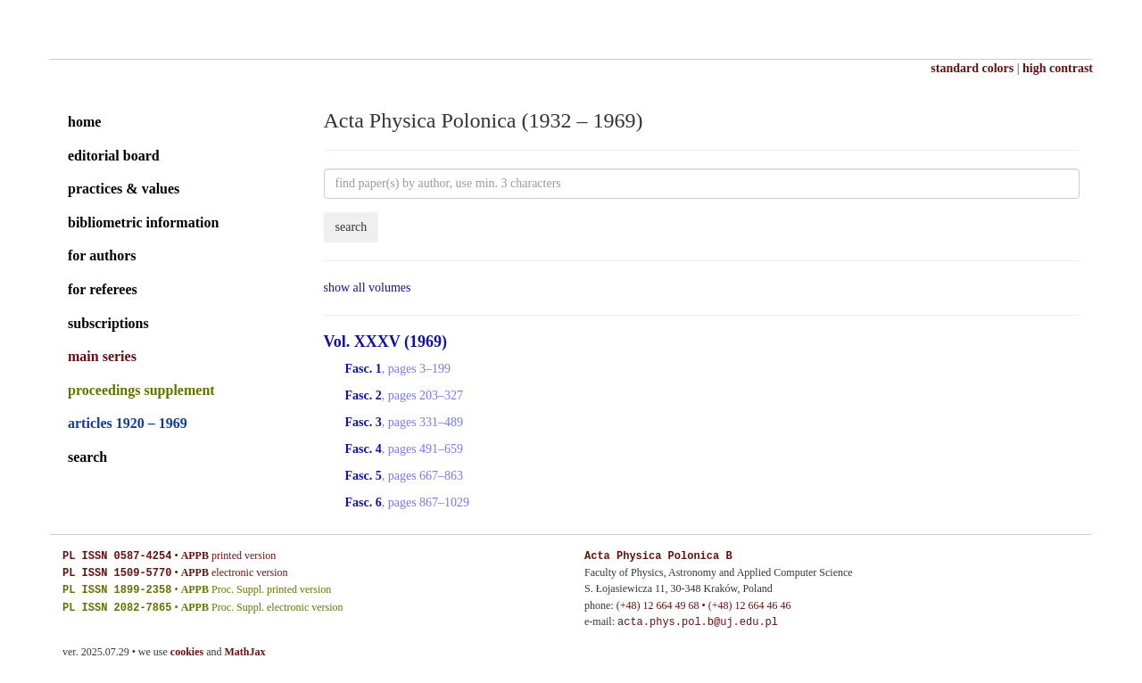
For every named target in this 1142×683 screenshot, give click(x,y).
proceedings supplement (141, 390)
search (87, 457)
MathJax (245, 652)
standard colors (972, 68)
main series (102, 356)
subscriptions (108, 323)
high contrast (1057, 68)
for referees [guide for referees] (102, 289)
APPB (195, 556)
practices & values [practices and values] (123, 188)
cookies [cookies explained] (186, 652)
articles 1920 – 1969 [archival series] (127, 423)
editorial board (114, 155)
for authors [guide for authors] (102, 255)
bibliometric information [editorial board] (143, 222)
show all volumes (367, 287)
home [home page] (84, 121)
